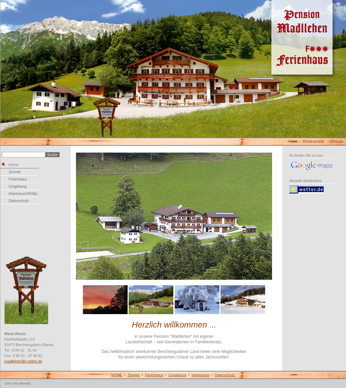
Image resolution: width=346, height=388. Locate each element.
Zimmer (15, 172)
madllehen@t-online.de (23, 361)
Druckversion (313, 141)
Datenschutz (19, 201)
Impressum (201, 375)
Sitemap (336, 141)
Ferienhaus (18, 179)
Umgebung (17, 186)
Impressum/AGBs (23, 193)
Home (292, 141)
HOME (116, 375)
